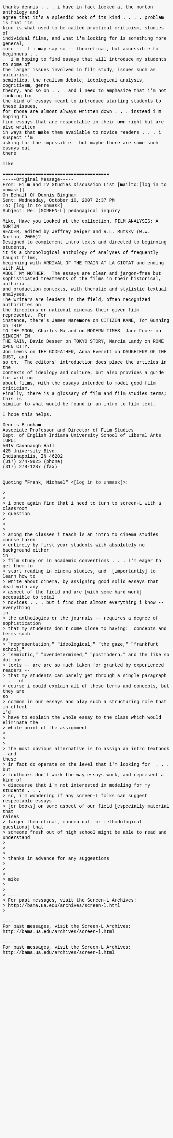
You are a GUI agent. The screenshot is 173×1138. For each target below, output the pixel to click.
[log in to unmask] (38, 243)
